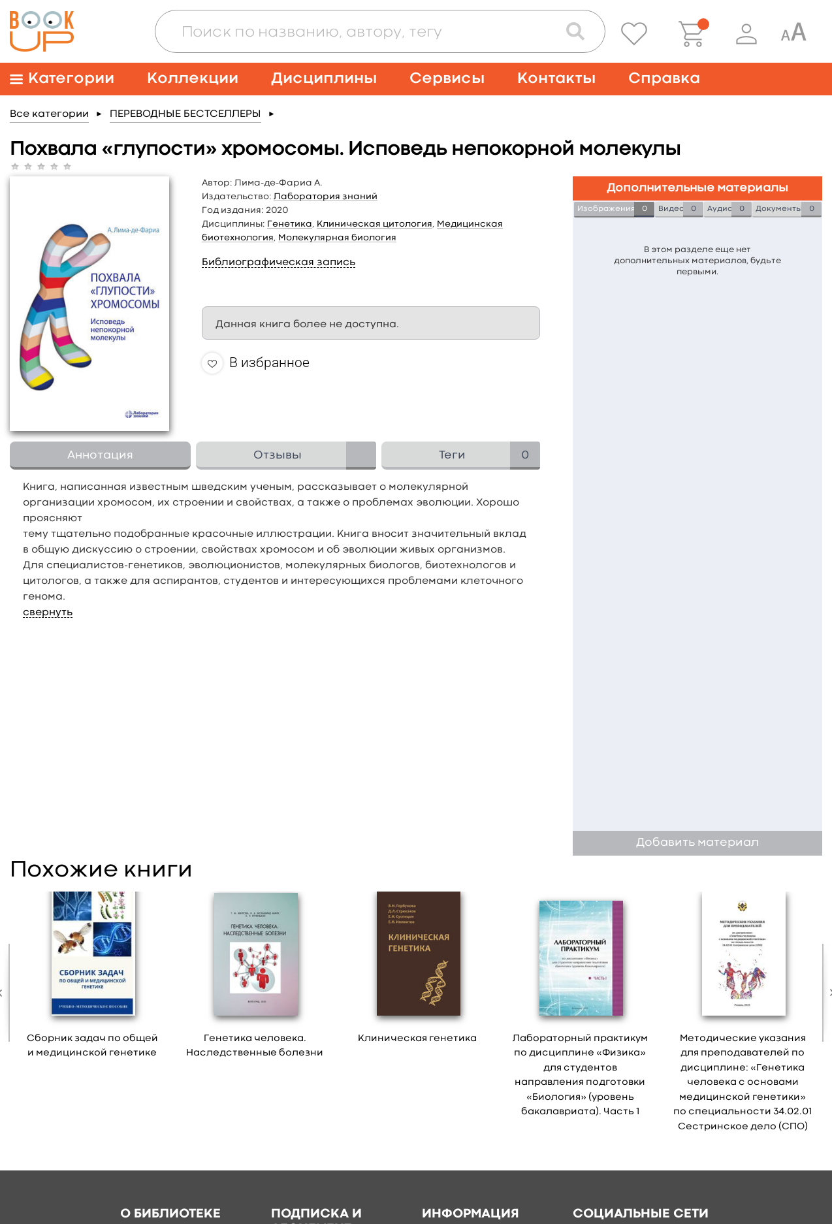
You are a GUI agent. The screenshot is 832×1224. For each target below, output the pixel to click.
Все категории (49, 114)
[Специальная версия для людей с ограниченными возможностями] (793, 34)
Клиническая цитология (374, 224)
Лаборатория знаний (325, 197)
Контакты (556, 79)
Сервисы (447, 79)
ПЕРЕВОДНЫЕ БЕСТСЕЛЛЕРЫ (185, 114)
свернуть (47, 612)
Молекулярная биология (337, 238)
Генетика (289, 224)
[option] (92, 980)
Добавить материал (697, 843)
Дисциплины (324, 79)
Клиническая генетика (417, 1039)
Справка (664, 79)
